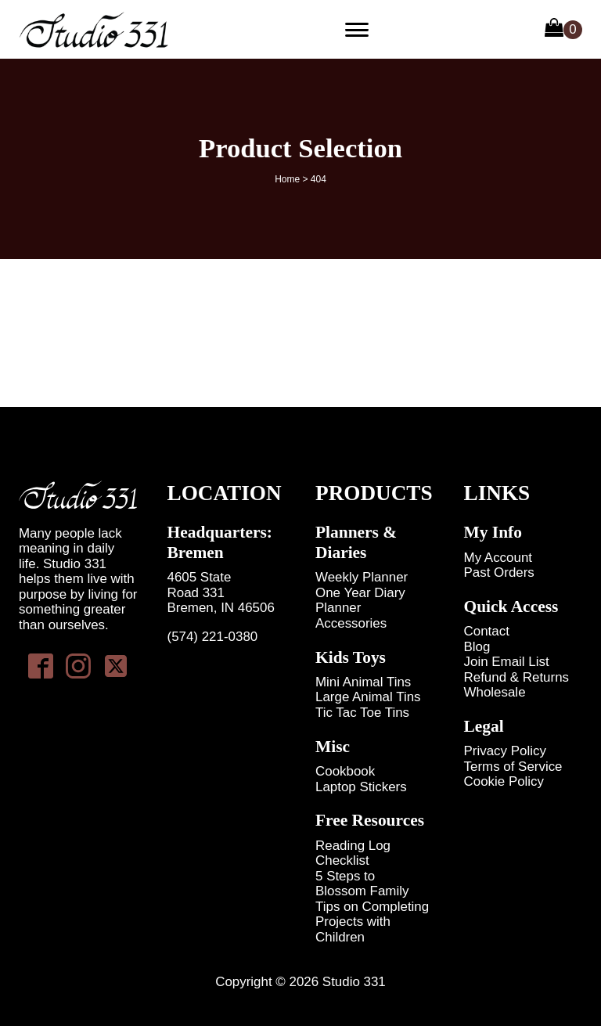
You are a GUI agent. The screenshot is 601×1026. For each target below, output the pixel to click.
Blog (477, 646)
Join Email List (506, 661)
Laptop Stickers (361, 786)
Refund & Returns (517, 677)
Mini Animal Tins (363, 682)
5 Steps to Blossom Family (361, 883)
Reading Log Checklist (352, 853)
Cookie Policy (504, 781)
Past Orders (499, 572)
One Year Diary (360, 592)
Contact (486, 631)
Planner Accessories (351, 615)
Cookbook (345, 771)
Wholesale (495, 692)
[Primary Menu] (356, 29)
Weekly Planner (361, 577)
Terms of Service (513, 766)
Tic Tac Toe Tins (362, 712)
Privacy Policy (505, 750)
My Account (498, 557)
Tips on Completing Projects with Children (372, 922)
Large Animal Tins (368, 696)
